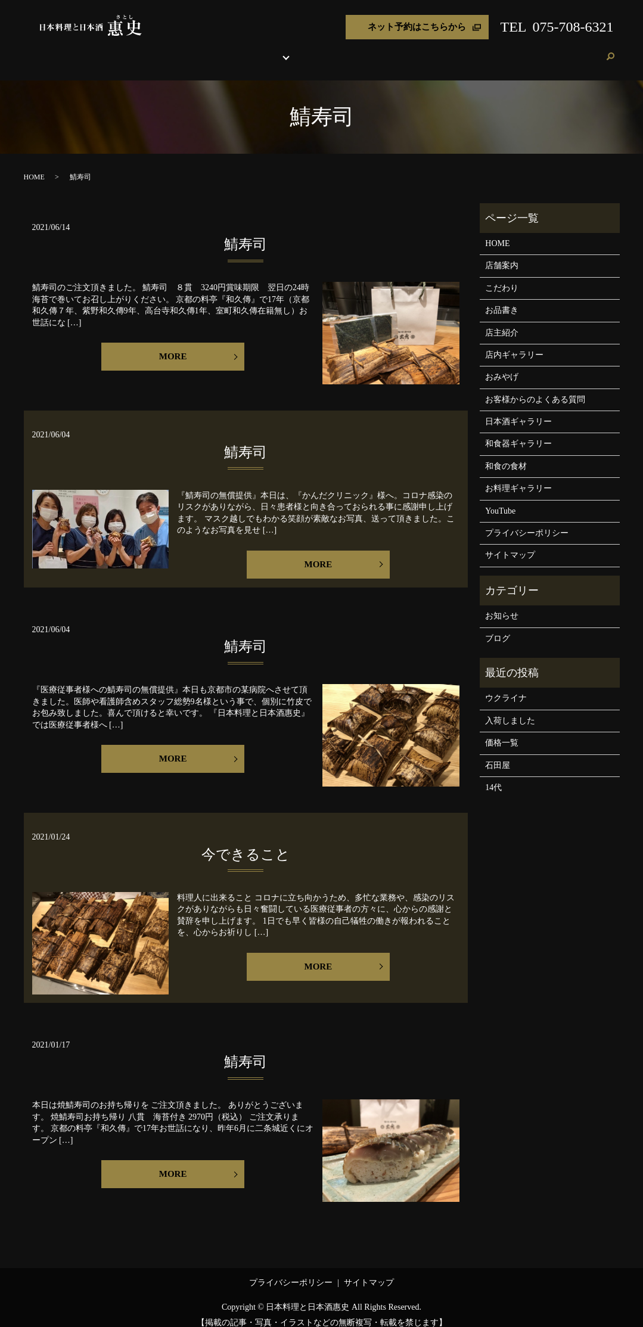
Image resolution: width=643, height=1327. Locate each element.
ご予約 (586, 50)
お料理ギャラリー (518, 477)
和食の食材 (506, 454)
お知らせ (501, 604)
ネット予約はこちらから (417, 27)
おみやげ (420, 50)
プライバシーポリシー (527, 521)
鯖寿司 (245, 233)
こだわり (232, 50)
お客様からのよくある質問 (535, 388)
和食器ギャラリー (518, 432)
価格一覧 (501, 731)
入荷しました (510, 709)
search (611, 51)
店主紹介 (382, 50)
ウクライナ (506, 686)
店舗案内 (193, 50)
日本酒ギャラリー (518, 410)
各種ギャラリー (321, 50)
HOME (160, 50)
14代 (493, 776)
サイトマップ (510, 543)
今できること (245, 843)
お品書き (270, 50)
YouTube (500, 499)
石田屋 (497, 754)
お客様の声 (518, 50)
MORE (173, 345)
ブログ (556, 50)
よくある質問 (467, 50)
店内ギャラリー (514, 343)
